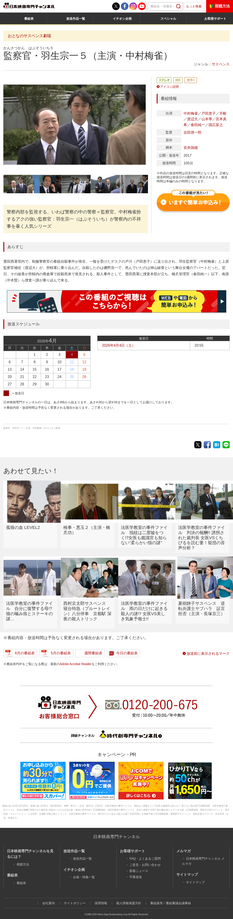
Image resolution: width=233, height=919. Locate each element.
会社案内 (48, 898)
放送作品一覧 (75, 18)
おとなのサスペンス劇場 (29, 36)
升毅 (223, 113)
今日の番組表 (127, 648)
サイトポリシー (75, 898)
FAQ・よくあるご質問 (145, 853)
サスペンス (221, 64)
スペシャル (168, 18)
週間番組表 (93, 648)
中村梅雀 (191, 113)
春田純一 (198, 125)
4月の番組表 (25, 648)
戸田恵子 (208, 113)
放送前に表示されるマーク (208, 648)
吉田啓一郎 (192, 132)
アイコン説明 (169, 86)
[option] (74, 124)
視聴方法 (222, 6)
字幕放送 (135, 872)
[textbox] (165, 6)
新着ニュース (138, 865)
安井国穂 (191, 148)
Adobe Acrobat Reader (76, 659)
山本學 (206, 119)
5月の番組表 (61, 648)
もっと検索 (194, 6)
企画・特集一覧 (84, 872)
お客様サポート (215, 18)
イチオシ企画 (122, 18)
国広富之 (216, 125)
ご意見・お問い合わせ (145, 859)
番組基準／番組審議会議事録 (170, 898)
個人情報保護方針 (128, 898)
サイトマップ (195, 877)
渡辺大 (192, 119)
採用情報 (101, 898)
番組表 (29, 18)
